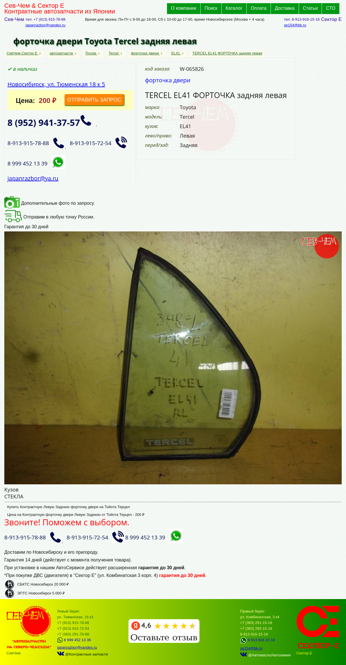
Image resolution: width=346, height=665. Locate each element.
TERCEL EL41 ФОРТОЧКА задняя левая (227, 53)
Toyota (91, 53)
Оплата (259, 8)
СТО (330, 8)
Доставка (285, 8)
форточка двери (145, 53)
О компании (183, 8)
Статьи (310, 8)
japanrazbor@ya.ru (33, 178)
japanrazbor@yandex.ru (45, 25)
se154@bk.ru (295, 25)
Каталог (234, 8)
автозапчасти (62, 53)
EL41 (176, 53)
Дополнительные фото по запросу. (49, 203)
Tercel (114, 53)
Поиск (211, 8)
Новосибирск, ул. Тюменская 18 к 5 (56, 84)
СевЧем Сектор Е (22, 53)
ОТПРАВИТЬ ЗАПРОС (94, 100)
